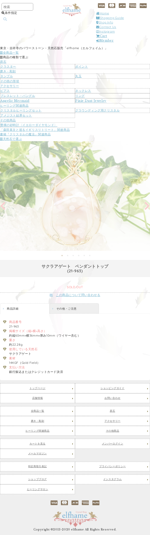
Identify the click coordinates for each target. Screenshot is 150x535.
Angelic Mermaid (14, 101)
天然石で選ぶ (11, 139)
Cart (101, 36)
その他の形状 (9, 81)
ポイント (81, 66)
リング (80, 96)
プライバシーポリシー (112, 466)
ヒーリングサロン (37, 489)
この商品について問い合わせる (75, 295)
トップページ (37, 388)
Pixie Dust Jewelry (90, 101)
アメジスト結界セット (16, 115)
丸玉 (78, 76)
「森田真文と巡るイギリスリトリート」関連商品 (35, 130)
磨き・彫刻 (8, 71)
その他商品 (8, 120)
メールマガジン (37, 453)
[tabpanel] (75, 196)
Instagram (105, 31)
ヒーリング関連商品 (14, 105)
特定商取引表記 (37, 466)
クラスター (8, 66)
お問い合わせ (112, 398)
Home (102, 13)
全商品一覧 (9, 52)
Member (105, 40)
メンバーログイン (112, 443)
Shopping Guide (110, 18)
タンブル (6, 76)
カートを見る (37, 443)
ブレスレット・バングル (17, 96)
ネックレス (83, 91)
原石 (3, 62)
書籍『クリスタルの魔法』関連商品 (25, 134)
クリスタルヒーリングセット (21, 110)
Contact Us (106, 27)
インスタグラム (112, 479)
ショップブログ (37, 479)
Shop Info (104, 22)
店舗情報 (37, 398)
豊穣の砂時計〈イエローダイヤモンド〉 (28, 125)
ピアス (5, 91)
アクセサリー (9, 86)
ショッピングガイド (112, 388)
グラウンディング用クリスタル (97, 110)
